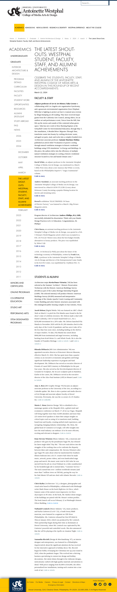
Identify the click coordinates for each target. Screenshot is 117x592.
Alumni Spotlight (19, 115)
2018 (18, 240)
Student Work (22, 100)
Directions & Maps (78, 582)
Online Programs (20, 292)
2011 (18, 276)
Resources (19, 108)
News (67, 38)
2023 (18, 215)
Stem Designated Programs (19, 321)
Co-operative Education (17, 300)
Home (12, 38)
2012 (18, 271)
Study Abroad (21, 121)
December (23, 152)
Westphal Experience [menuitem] (76, 28)
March (22, 172)
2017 (18, 246)
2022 (18, 220)
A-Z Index (30, 582)
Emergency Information (56, 585)
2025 (18, 140)
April (20, 167)
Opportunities (21, 104)
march (82, 38)
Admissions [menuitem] (30, 28)
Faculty (18, 95)
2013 (18, 266)
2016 (18, 251)
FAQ (16, 125)
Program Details (19, 81)
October (22, 157)
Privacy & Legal (57, 582)
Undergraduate (19, 55)
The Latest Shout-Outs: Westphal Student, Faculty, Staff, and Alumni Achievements (25, 191)
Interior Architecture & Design (50, 38)
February (23, 210)
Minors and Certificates (17, 284)
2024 (74, 38)
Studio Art (16, 307)
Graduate (33, 38)
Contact (67, 582)
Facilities (18, 91)
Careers (47, 582)
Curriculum (20, 86)
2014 (18, 261)
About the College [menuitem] (93, 28)
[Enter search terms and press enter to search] (96, 3)
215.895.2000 (83, 590)
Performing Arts (19, 313)
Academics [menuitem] (19, 28)
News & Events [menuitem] (42, 28)
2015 (18, 256)
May (20, 162)
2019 (18, 235)
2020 (18, 230)
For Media (39, 582)
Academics (22, 38)
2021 (18, 225)
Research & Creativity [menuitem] (58, 28)
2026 (18, 135)
